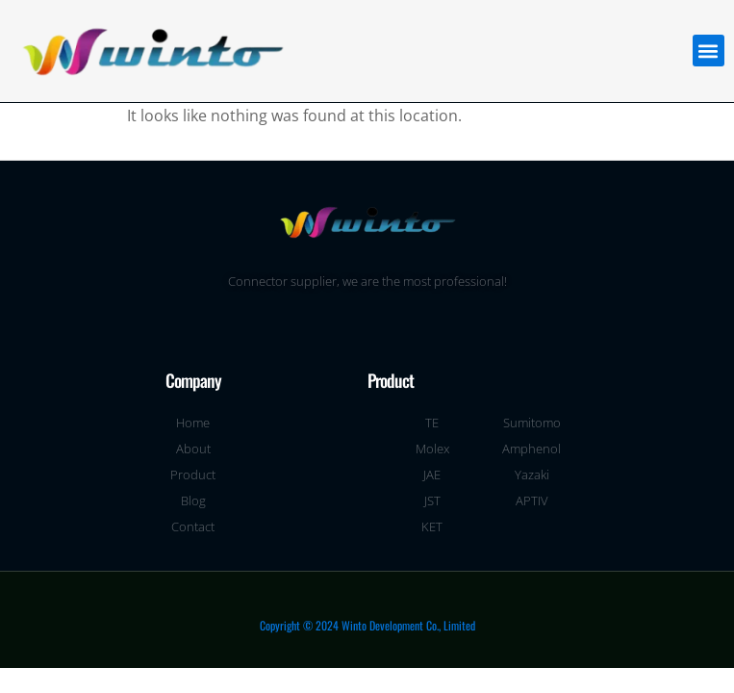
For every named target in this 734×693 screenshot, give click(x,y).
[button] (708, 50)
